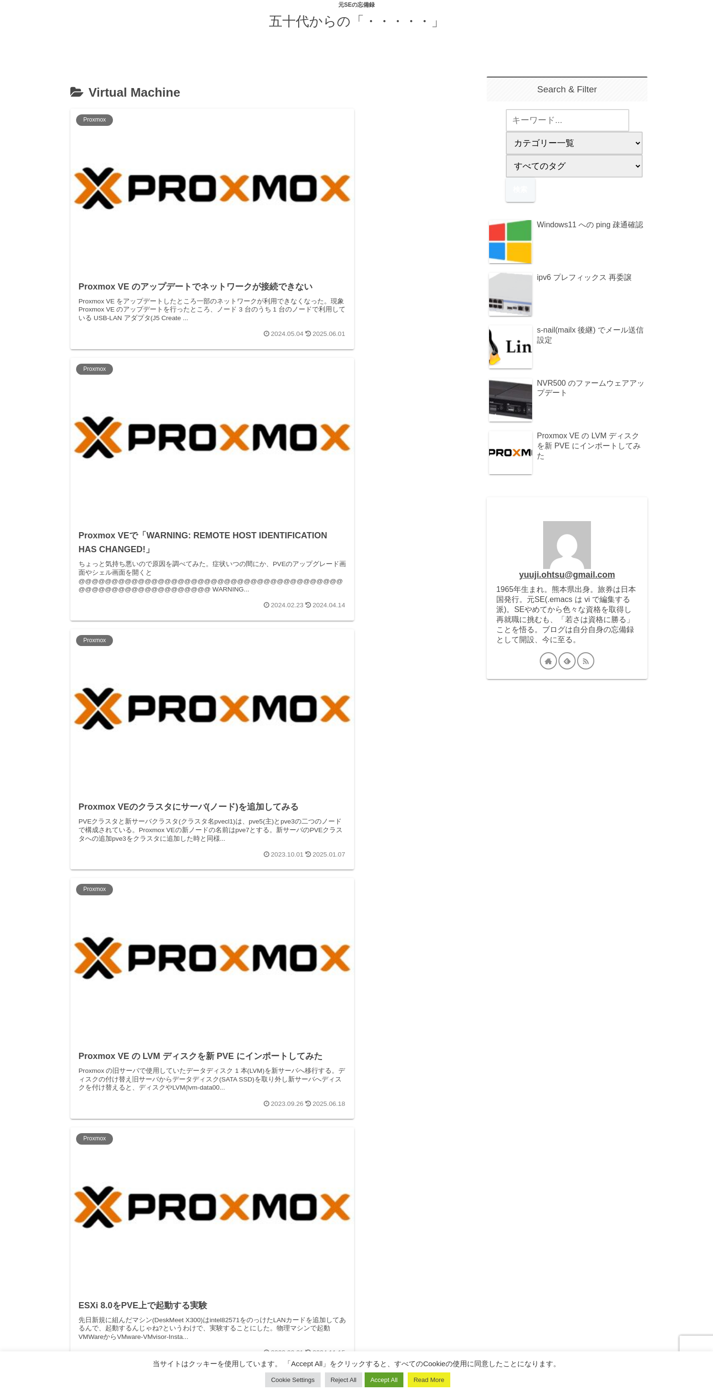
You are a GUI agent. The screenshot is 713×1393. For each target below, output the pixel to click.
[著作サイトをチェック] (548, 660)
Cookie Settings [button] (292, 1379)
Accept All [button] (384, 1379)
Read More (428, 1379)
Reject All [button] (343, 1379)
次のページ (261, 1248)
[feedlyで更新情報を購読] (567, 660)
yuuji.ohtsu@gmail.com (567, 574)
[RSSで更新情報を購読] (585, 660)
